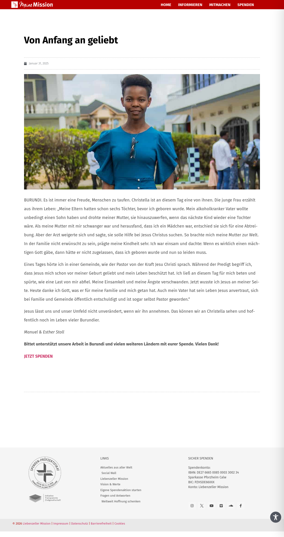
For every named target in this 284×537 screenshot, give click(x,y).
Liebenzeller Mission (36, 523)
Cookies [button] (119, 523)
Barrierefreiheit (101, 523)
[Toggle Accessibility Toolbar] (276, 517)
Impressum (60, 523)
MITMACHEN (220, 4)
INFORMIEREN (190, 4)
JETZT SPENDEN (38, 356)
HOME (166, 4)
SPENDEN (245, 4)
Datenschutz (79, 523)
